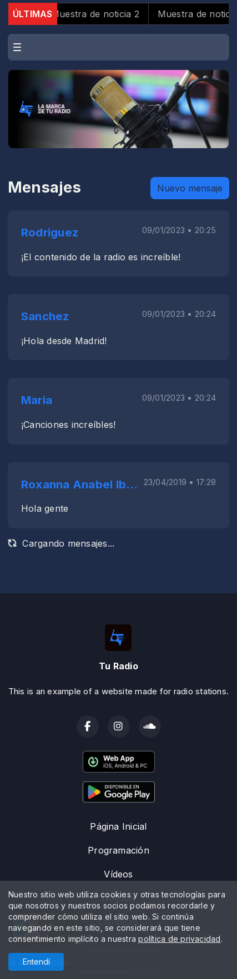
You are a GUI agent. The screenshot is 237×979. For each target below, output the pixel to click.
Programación (118, 850)
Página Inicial (118, 826)
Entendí (36, 961)
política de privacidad (179, 938)
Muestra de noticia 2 (101, 13)
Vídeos (118, 874)
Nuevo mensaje (190, 188)
